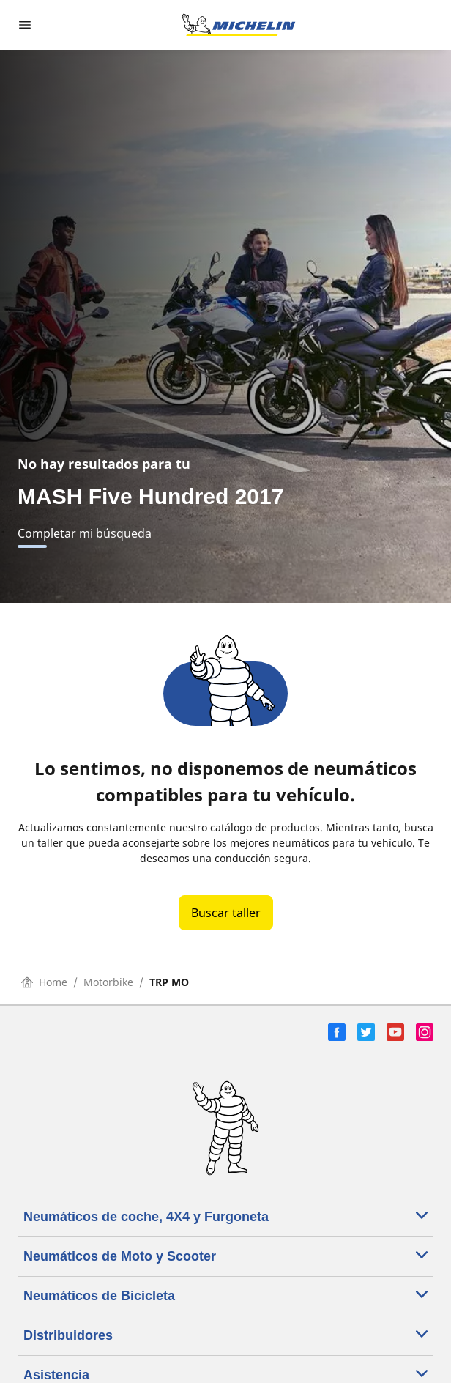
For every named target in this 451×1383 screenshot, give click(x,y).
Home (44, 982)
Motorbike (108, 982)
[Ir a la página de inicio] (238, 25)
